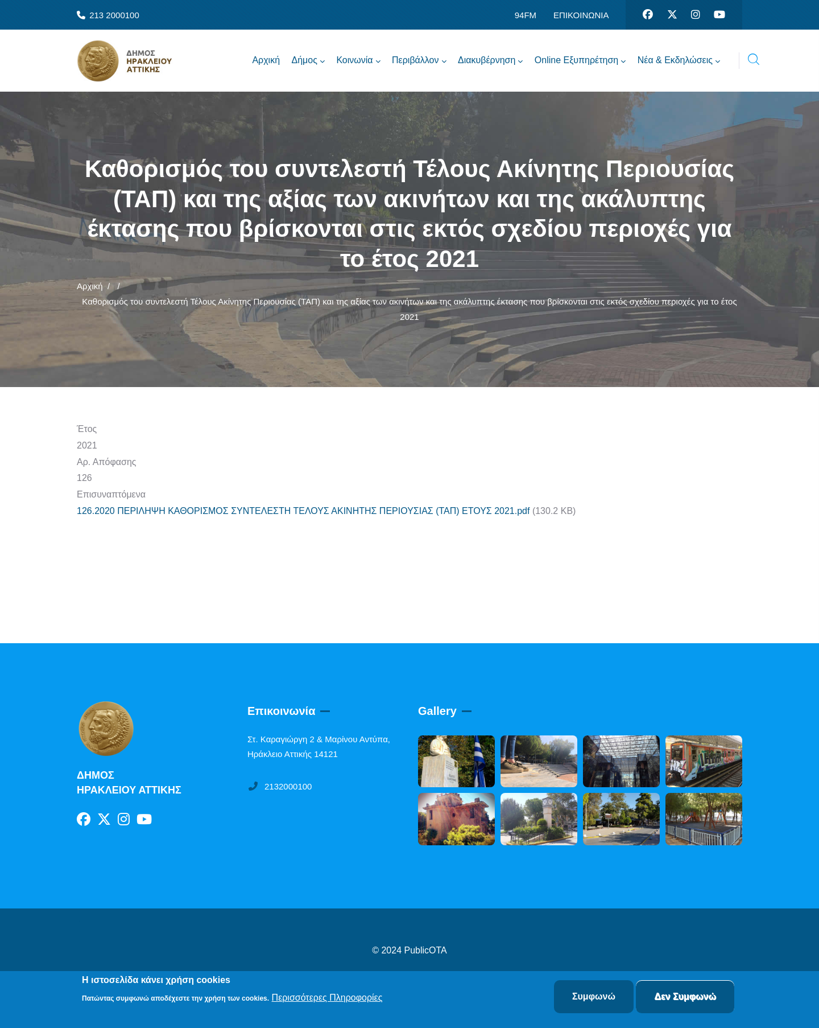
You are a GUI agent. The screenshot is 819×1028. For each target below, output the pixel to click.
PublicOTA (425, 950)
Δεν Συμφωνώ (685, 997)
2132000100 (279, 786)
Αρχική (90, 286)
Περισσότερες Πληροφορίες (327, 998)
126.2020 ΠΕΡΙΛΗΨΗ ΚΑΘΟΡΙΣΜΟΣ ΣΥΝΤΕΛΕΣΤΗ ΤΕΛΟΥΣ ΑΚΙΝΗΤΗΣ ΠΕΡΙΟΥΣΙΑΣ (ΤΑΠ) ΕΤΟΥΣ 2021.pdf (303, 511)
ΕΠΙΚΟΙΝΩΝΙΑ (581, 15)
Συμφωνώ (593, 997)
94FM (525, 15)
